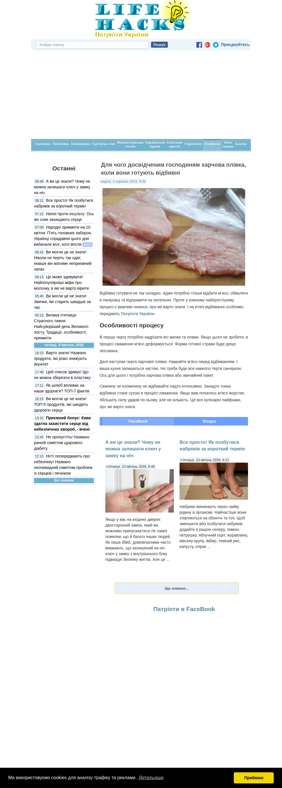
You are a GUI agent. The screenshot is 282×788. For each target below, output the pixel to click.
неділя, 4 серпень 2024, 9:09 (123, 182)
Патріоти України (137, 313)
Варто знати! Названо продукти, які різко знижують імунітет (60, 358)
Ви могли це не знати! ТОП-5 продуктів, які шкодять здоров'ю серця (61, 404)
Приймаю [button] (253, 777)
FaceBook (138, 421)
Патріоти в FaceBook (184, 609)
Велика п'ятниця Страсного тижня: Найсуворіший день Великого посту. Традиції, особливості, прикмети (61, 326)
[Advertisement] (141, 96)
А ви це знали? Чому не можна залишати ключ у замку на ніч (62, 187)
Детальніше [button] (151, 777)
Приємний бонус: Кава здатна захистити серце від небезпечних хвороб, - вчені (62, 424)
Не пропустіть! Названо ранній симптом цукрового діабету (61, 443)
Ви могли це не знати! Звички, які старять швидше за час (62, 302)
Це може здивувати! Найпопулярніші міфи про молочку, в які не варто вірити (61, 283)
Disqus (209, 421)
